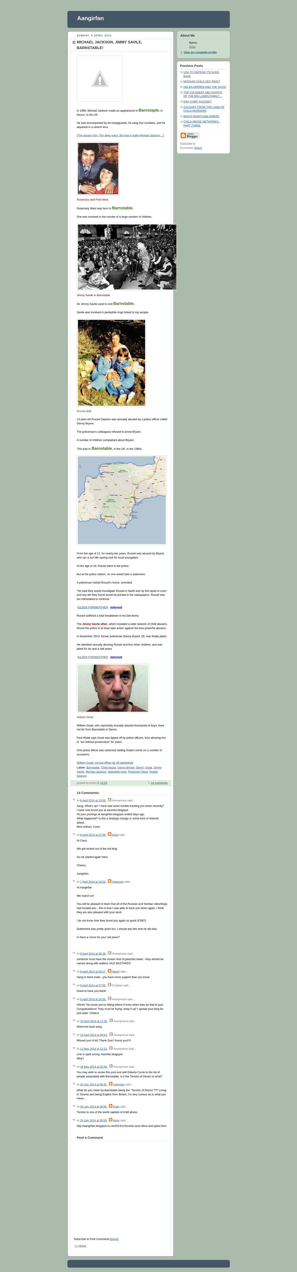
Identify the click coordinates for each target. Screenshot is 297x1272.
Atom (114, 1239)
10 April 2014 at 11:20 (94, 1021)
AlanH (115, 971)
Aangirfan (90, 18)
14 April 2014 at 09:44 (94, 1035)
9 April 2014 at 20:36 (93, 999)
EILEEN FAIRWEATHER (92, 607)
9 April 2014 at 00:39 (93, 953)
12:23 (103, 783)
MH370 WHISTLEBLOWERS (201, 116)
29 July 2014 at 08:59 (93, 1120)
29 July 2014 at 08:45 (93, 1084)
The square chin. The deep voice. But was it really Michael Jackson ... (120, 135)
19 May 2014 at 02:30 (94, 1066)
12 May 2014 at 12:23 (94, 1048)
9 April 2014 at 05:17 (93, 971)
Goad (148, 767)
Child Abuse (108, 767)
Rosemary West (138, 771)
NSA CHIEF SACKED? (198, 101)
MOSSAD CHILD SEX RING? (202, 81)
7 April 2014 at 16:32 (93, 881)
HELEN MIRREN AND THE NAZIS (205, 87)
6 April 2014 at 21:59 (93, 834)
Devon (140, 767)
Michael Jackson (96, 771)
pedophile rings (117, 771)
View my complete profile (200, 52)
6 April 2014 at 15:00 (93, 800)
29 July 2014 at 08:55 (93, 1106)
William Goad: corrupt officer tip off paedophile (105, 762)
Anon (115, 834)
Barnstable (93, 767)
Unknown (118, 881)
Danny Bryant (125, 767)
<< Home (80, 1245)
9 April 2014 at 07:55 (93, 985)
